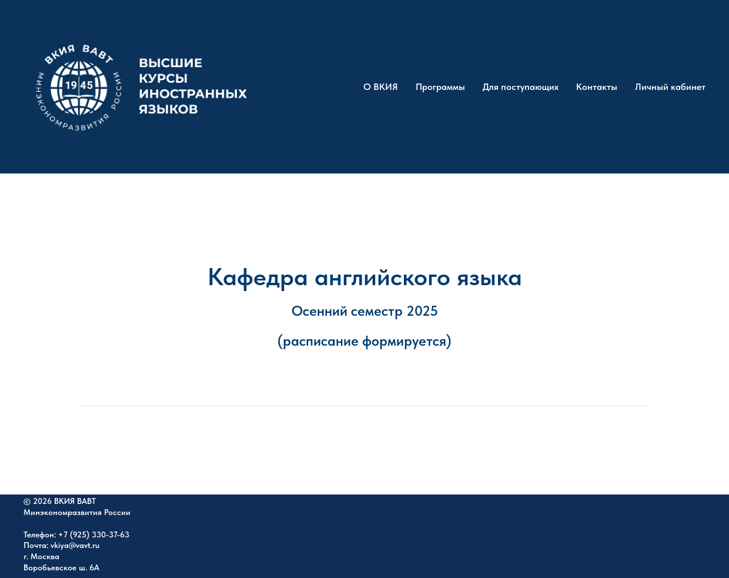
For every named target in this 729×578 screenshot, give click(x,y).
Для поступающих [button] (521, 86)
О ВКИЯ (380, 86)
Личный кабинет (670, 86)
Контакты (596, 86)
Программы (440, 86)
